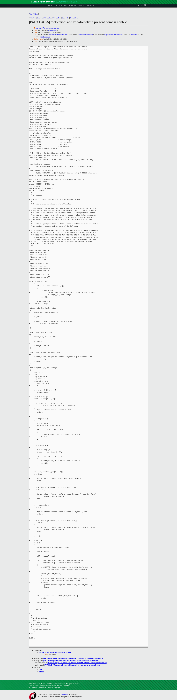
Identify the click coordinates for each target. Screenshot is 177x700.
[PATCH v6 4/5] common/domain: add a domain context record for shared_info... (71, 660)
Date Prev (33, 18)
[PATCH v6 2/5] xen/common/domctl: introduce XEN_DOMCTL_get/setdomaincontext (73, 658)
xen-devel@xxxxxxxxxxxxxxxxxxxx (48, 28)
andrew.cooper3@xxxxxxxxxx (57, 35)
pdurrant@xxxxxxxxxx (86, 35)
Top (31, 14)
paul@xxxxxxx (52, 30)
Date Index (65, 18)
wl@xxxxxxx (134, 35)
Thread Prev (48, 18)
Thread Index (74, 18)
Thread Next (57, 18)
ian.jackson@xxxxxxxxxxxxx (113, 35)
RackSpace (64, 694)
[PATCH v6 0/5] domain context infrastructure (55, 652)
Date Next (40, 18)
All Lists (35, 14)
